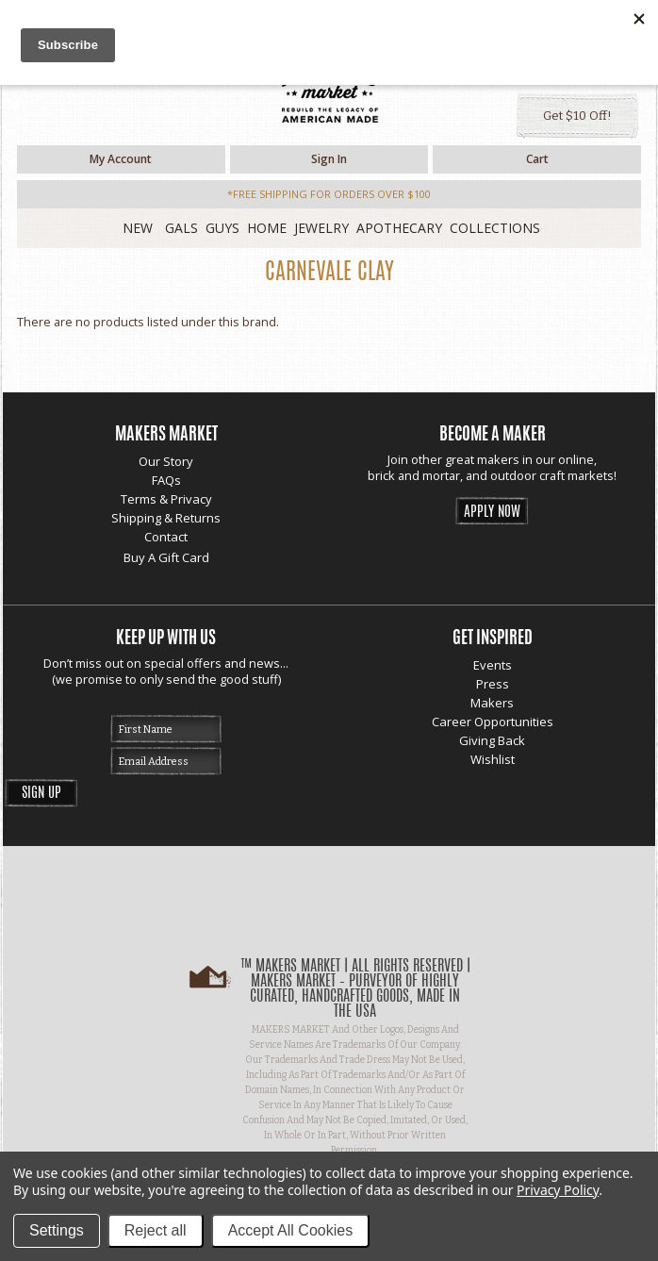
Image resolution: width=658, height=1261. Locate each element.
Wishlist (492, 759)
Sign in (329, 159)
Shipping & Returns (166, 517)
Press (492, 683)
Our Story (166, 461)
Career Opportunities (492, 721)
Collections (495, 228)
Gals (181, 228)
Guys (222, 228)
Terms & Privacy (166, 498)
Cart (537, 159)
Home (267, 228)
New (138, 228)
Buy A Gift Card (166, 557)
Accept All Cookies (291, 1230)
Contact (166, 536)
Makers (492, 702)
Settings (56, 1230)
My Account (121, 159)
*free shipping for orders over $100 (329, 194)
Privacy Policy (558, 1190)
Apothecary (399, 228)
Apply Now (492, 513)
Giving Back (492, 740)
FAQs (166, 480)
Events (492, 664)
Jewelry (321, 228)
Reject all (155, 1230)
